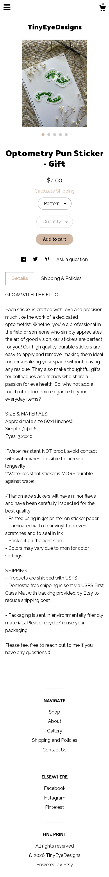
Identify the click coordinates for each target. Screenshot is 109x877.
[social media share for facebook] (24, 259)
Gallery (54, 731)
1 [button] (43, 134)
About (54, 721)
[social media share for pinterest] (48, 259)
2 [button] (48, 134)
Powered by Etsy (54, 864)
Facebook (54, 788)
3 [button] (54, 134)
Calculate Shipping (55, 191)
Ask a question (72, 259)
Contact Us (54, 750)
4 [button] (60, 134)
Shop (54, 712)
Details (19, 278)
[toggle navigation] (6, 7)
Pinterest (54, 807)
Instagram (54, 798)
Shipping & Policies (61, 278)
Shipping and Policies (54, 740)
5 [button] (66, 134)
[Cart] (102, 8)
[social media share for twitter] (36, 259)
